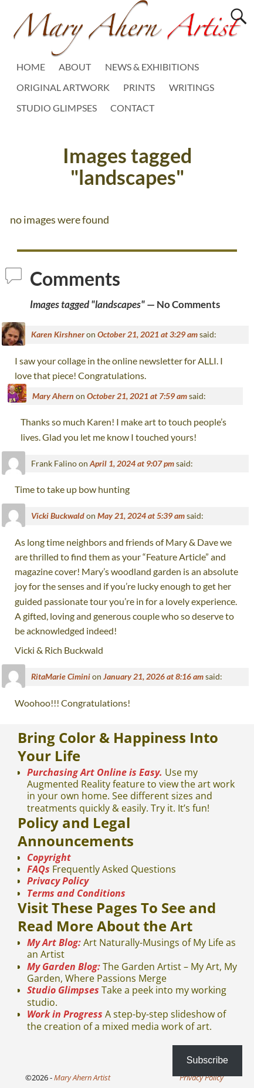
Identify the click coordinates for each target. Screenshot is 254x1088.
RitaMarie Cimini (60, 676)
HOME (30, 66)
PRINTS (139, 87)
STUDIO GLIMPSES (56, 107)
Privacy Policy (58, 880)
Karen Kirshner (57, 334)
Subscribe (207, 1060)
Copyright (49, 857)
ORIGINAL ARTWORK (63, 87)
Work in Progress (65, 1014)
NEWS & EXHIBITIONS (152, 66)
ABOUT (75, 66)
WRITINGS (191, 87)
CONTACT (132, 107)
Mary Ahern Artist (82, 1077)
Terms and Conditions (76, 893)
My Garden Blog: (63, 966)
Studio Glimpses (63, 990)
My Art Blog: (54, 942)
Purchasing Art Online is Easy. (94, 772)
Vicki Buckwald (57, 516)
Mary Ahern (53, 396)
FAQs (38, 869)
